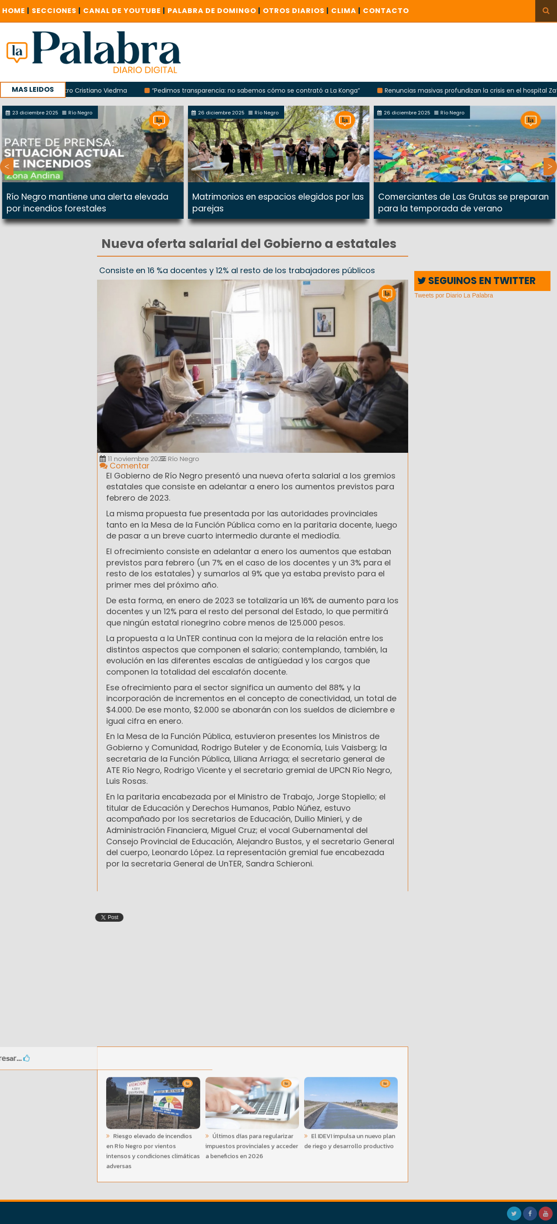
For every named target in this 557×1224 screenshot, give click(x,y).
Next (550, 166)
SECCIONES (56, 11)
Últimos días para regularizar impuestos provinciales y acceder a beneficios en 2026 (251, 1143)
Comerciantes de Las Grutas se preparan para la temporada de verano (463, 202)
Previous (6, 166)
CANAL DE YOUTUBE (124, 11)
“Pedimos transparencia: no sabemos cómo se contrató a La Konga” (261, 90)
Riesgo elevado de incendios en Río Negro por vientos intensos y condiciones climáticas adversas (153, 1148)
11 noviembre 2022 (132, 458)
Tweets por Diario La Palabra (453, 295)
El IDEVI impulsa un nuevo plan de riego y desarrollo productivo (349, 1138)
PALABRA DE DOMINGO (214, 11)
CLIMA (346, 11)
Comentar (125, 465)
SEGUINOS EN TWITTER (476, 281)
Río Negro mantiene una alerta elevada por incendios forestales (87, 202)
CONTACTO (386, 11)
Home (16, 11)
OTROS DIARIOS (296, 11)
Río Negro (180, 458)
